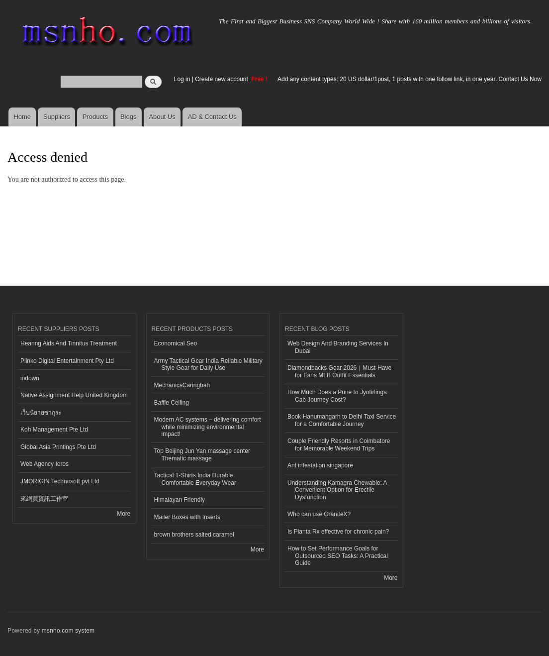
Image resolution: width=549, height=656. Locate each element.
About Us (162, 116)
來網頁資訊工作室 (44, 498)
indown (29, 378)
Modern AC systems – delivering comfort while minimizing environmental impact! (207, 426)
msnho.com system (68, 630)
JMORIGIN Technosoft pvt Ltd (59, 481)
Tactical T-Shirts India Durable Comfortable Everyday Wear (195, 479)
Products (95, 116)
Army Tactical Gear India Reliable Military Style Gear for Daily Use (208, 364)
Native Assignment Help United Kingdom (74, 395)
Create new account (222, 79)
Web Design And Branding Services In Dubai (337, 347)
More (123, 513)
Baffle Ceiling (171, 402)
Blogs (128, 116)
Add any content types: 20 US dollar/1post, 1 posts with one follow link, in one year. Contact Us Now (409, 79)
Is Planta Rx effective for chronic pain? (338, 531)
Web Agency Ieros (44, 463)
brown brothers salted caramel (194, 534)
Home (22, 116)
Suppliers (56, 116)
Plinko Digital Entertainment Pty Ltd (67, 360)
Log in (182, 79)
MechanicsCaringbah (182, 385)
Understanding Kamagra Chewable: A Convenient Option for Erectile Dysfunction (337, 490)
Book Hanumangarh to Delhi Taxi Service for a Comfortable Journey (341, 420)
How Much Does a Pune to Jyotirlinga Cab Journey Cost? (337, 396)
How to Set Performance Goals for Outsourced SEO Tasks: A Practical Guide (337, 555)
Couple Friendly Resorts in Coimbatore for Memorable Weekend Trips (338, 444)
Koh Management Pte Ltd (54, 429)
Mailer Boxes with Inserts (187, 517)
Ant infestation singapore (320, 465)
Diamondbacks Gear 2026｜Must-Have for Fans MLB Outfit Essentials (339, 371)
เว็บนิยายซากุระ (40, 412)
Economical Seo (175, 343)
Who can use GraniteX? (319, 514)
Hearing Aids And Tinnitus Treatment (68, 343)
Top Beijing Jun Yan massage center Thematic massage (202, 454)
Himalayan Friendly (179, 499)
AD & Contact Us (212, 116)
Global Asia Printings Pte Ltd (58, 446)
